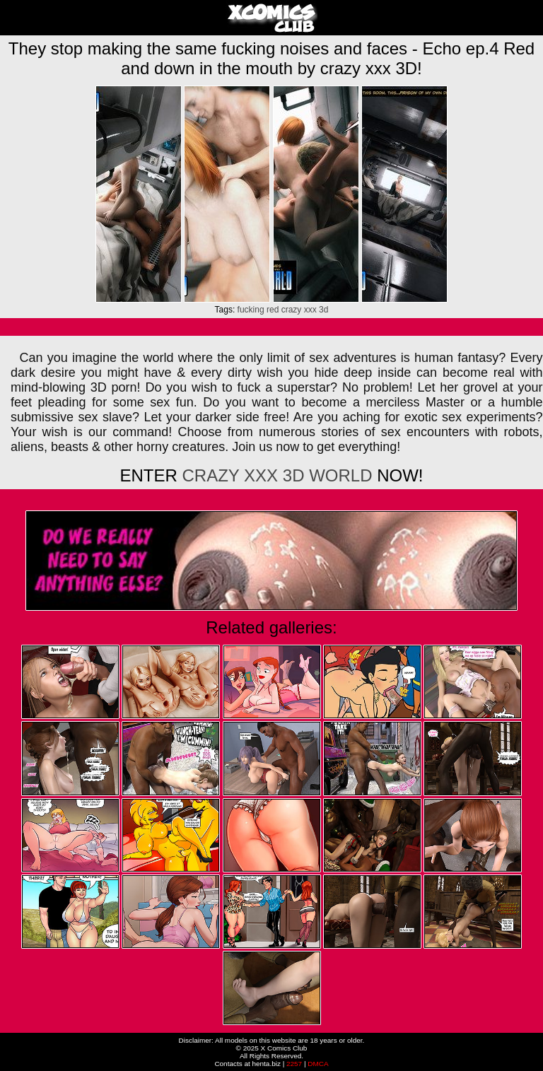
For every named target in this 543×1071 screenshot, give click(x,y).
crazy (291, 310)
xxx (310, 310)
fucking (251, 310)
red (273, 310)
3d (323, 310)
